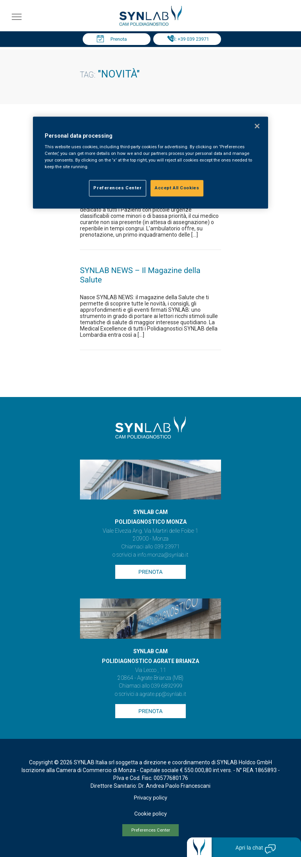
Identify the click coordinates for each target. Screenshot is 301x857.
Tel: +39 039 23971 (189, 39)
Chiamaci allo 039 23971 (150, 547)
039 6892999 (166, 686)
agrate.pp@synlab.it (163, 694)
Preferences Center (150, 830)
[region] (150, 163)
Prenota (119, 39)
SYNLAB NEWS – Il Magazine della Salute (140, 275)
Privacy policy (150, 798)
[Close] (257, 126)
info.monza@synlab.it (162, 555)
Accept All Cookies (177, 188)
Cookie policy (150, 814)
